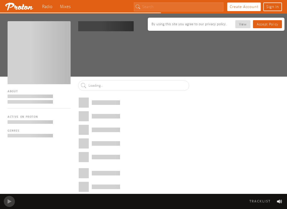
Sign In (272, 6)
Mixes (65, 7)
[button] (279, 201)
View (243, 24)
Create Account (244, 6)
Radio (47, 7)
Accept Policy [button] (267, 24)
